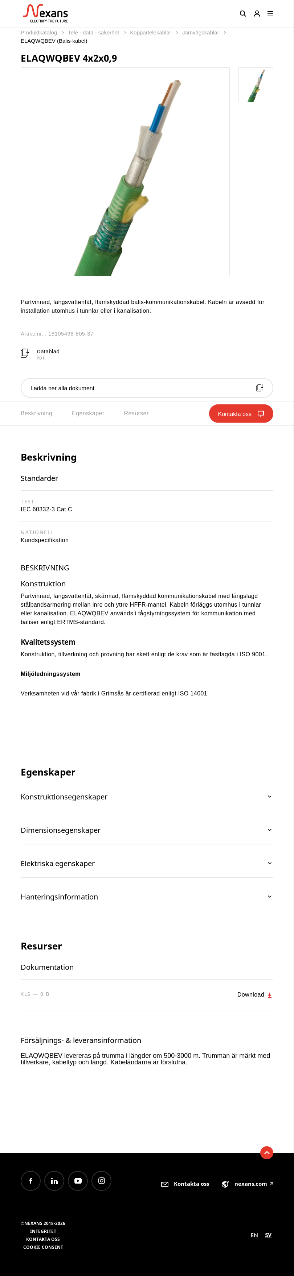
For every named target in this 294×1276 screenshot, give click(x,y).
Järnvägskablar (201, 32)
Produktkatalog (39, 32)
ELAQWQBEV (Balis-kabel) (54, 41)
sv (268, 1235)
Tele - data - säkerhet (94, 32)
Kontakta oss (43, 1239)
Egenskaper (88, 413)
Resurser (136, 413)
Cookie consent (43, 1247)
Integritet (43, 1231)
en (254, 1235)
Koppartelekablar (151, 32)
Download (255, 995)
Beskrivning (36, 413)
